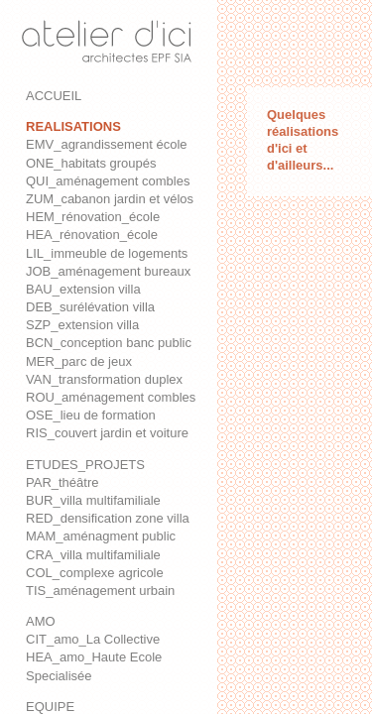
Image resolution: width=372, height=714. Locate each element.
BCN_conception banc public (108, 342)
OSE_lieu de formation (91, 415)
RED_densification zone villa (107, 518)
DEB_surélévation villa (90, 306)
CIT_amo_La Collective (93, 639)
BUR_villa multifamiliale (93, 500)
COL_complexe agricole (95, 572)
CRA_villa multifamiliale (93, 554)
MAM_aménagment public (101, 536)
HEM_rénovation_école (93, 216)
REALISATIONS (73, 126)
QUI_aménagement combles (107, 181)
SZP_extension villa (82, 324)
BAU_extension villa (83, 289)
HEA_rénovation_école (92, 234)
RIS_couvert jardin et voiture (107, 432)
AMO (41, 621)
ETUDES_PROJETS (85, 464)
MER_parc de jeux (79, 361)
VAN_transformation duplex (104, 379)
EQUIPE (50, 706)
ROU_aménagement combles (110, 397)
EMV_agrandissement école (106, 144)
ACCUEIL (53, 95)
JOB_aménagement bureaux (108, 271)
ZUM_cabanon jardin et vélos (109, 198)
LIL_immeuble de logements (106, 253)
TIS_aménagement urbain (100, 590)
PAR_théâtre (62, 482)
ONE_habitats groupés (91, 163)
